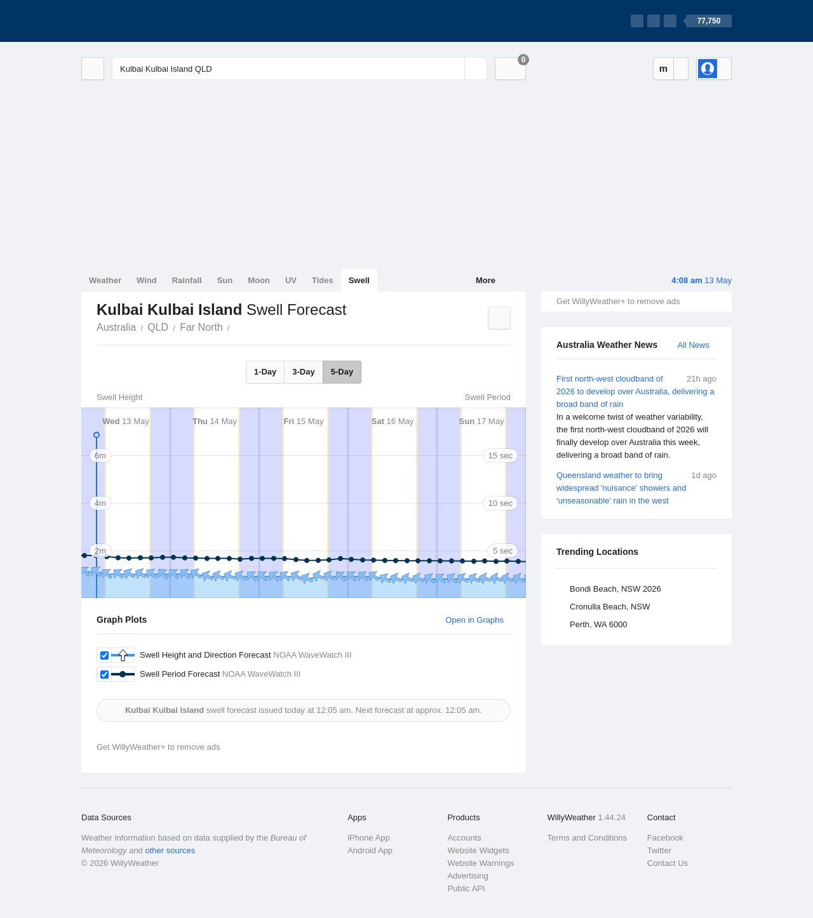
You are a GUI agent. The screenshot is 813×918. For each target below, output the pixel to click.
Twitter (659, 850)
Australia (116, 327)
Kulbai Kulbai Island (237, 326)
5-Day (342, 371)
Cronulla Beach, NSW (610, 606)
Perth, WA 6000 (599, 624)
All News (693, 345)
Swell (359, 280)
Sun (225, 280)
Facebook (665, 837)
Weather (105, 280)
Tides (322, 280)
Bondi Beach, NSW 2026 (615, 589)
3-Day (303, 371)
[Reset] (453, 68)
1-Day (265, 371)
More (485, 280)
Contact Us (667, 863)
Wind (147, 280)
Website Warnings (480, 863)
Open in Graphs (474, 620)
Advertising (467, 876)
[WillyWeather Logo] (141, 21)
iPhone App (368, 837)
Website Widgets (478, 850)
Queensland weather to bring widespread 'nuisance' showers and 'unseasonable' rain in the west (636, 487)
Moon (259, 280)
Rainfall (187, 280)
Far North (201, 327)
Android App (370, 850)
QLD (157, 327)
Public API (466, 888)
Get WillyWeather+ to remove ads (618, 301)
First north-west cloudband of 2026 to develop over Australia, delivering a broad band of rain (636, 417)
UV (291, 280)
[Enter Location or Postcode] (299, 68)
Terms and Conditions (588, 837)
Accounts (464, 837)
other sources (170, 850)
